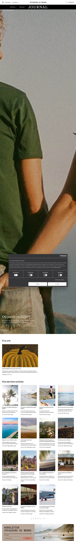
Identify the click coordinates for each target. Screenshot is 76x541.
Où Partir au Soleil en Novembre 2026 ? (28, 407)
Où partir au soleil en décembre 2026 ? (9, 407)
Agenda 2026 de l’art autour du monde (11, 368)
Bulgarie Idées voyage (11, 445)
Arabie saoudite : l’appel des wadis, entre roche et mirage (27, 473)
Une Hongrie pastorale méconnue (26, 440)
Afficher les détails (59, 279)
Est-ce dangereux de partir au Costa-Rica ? (46, 473)
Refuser (38, 284)
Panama (9, 479)
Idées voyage (10, 414)
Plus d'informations (56, 267)
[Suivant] (43, 518)
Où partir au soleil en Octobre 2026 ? (46, 407)
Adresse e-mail (9, 538)
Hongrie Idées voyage (31, 447)
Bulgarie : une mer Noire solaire (9, 440)
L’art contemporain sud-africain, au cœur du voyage (47, 507)
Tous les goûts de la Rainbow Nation (65, 473)
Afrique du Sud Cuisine (68, 479)
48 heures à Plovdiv (7, 506)
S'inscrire (28, 538)
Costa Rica (47, 479)
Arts (11, 374)
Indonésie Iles (48, 447)
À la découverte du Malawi (64, 440)
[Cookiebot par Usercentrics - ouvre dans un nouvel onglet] (61, 256)
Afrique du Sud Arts (50, 513)
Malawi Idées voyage (68, 445)
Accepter (57, 284)
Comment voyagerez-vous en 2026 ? (28, 507)
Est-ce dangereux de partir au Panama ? (9, 473)
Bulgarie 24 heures (12, 512)
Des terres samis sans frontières (65, 407)
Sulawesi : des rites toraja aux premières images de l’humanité (47, 440)
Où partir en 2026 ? (16, 317)
